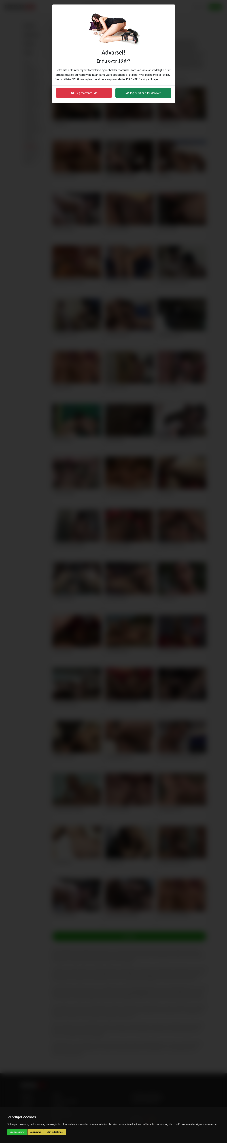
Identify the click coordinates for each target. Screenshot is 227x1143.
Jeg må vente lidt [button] (84, 93)
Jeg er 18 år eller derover (143, 93)
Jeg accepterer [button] (17, 1132)
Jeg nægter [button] (35, 1132)
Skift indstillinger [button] (55, 1132)
